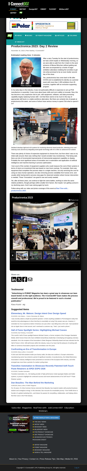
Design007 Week (40, 427)
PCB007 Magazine (40, 447)
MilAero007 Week (40, 429)
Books (28, 36)
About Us (13, 459)
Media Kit (69, 459)
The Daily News (39, 422)
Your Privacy (23, 459)
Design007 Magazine (41, 450)
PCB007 (13, 9)
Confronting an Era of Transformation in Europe (33, 349)
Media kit (19, 42)
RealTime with (39, 408)
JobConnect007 (55, 408)
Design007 (33, 9)
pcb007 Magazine (44, 36)
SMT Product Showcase (43, 434)
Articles (59, 36)
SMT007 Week (38, 424)
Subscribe (16, 408)
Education (69, 408)
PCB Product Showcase (43, 432)
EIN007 (43, 9)
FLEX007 (52, 9)
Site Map (60, 459)
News (18, 36)
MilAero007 (64, 9)
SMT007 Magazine (40, 445)
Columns (72, 36)
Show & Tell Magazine (42, 452)
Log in (76, 468)
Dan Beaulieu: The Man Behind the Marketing (32, 383)
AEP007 (13, 13)
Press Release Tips (47, 459)
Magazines (27, 408)
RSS (76, 459)
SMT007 (22, 9)
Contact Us (33, 459)
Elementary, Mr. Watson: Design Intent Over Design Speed (38, 313)
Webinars (43, 411)
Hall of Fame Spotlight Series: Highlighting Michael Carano (39, 330)
